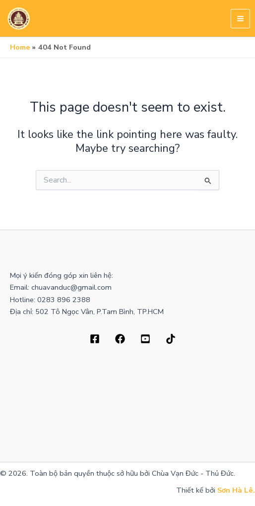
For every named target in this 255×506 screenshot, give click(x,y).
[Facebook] (95, 339)
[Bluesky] (171, 339)
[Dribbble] (120, 339)
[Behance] (145, 339)
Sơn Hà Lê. (236, 490)
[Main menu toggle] (240, 18)
